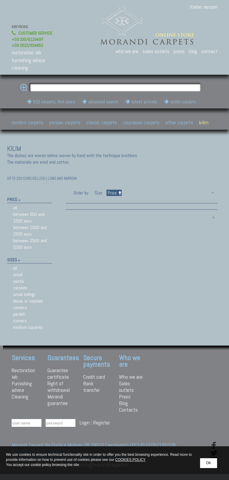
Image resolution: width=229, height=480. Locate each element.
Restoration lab (23, 373)
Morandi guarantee (57, 400)
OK (208, 463)
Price (114, 193)
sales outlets (156, 51)
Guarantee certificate (58, 373)
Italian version (203, 6)
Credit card (94, 376)
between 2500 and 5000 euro (30, 243)
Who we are (131, 376)
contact (209, 51)
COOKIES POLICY (130, 460)
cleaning (20, 67)
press (179, 51)
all (15, 208)
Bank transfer (91, 386)
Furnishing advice (22, 386)
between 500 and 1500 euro (28, 217)
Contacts (128, 409)
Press (125, 396)
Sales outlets (126, 386)
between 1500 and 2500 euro (30, 230)
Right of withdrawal (58, 386)
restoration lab (26, 52)
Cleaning (20, 396)
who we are (126, 51)
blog (193, 51)
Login (85, 422)
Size (98, 193)
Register (101, 422)
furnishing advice (28, 60)
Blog (123, 403)
